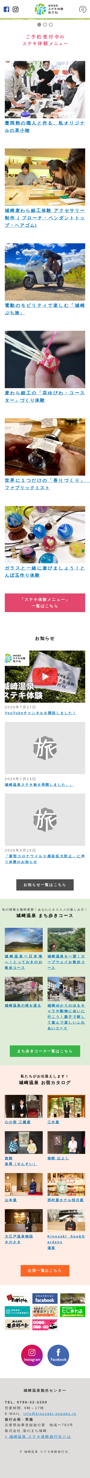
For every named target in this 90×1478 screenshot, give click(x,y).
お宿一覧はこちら (45, 1270)
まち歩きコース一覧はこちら (45, 1051)
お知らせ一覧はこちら (45, 885)
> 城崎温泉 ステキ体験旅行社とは (38, 1437)
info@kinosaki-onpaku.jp (50, 1414)
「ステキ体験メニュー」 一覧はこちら (45, 603)
